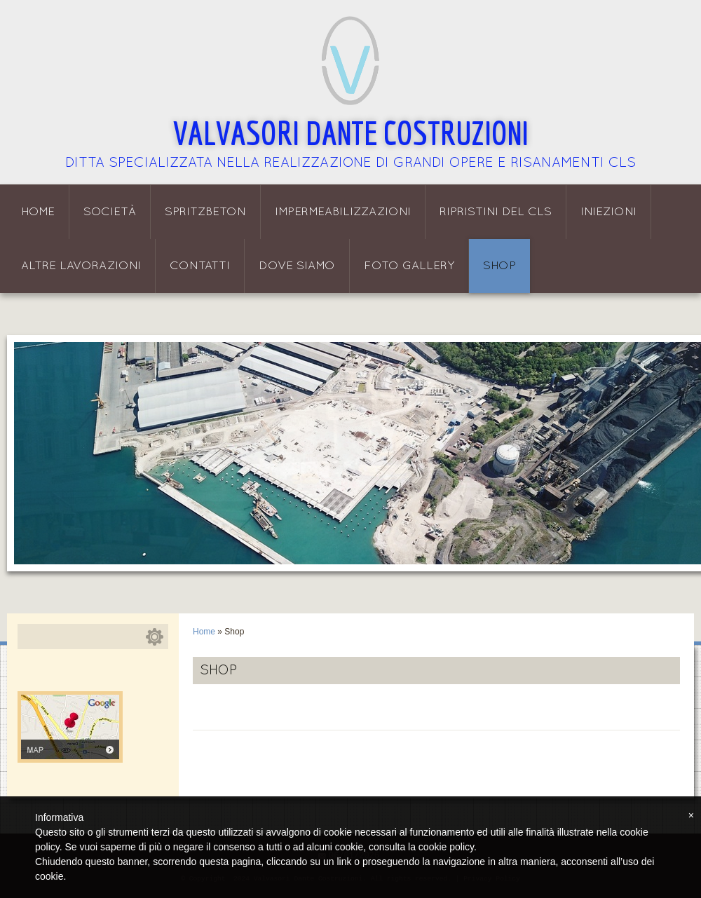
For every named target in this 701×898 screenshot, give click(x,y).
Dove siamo (297, 266)
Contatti (200, 266)
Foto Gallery (409, 266)
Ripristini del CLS (496, 212)
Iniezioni (608, 212)
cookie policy (446, 846)
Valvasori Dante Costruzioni (351, 132)
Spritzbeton (205, 212)
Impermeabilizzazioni (343, 212)
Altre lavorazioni (81, 266)
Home (38, 212)
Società (109, 212)
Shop (499, 266)
